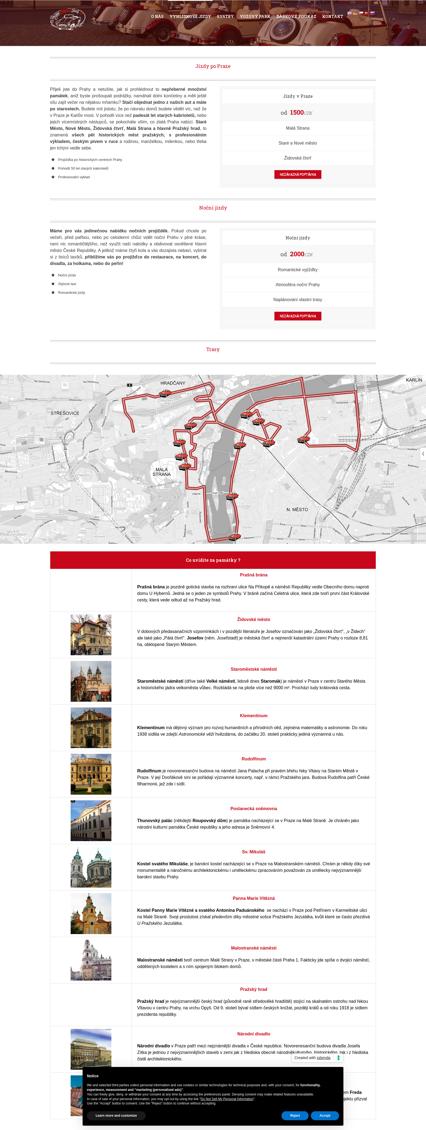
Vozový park (255, 16)
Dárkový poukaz (296, 16)
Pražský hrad (253, 989)
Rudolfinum (254, 759)
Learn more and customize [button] (116, 1115)
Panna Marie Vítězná (254, 898)
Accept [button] (325, 1115)
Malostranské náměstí (253, 948)
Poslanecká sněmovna (253, 808)
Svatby (225, 16)
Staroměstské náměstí (254, 669)
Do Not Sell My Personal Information (227, 1099)
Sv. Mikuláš (253, 852)
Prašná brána (253, 575)
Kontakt (332, 16)
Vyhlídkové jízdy (190, 16)
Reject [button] (295, 1115)
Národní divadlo (253, 1034)
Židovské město (253, 619)
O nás (157, 16)
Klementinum (253, 715)
